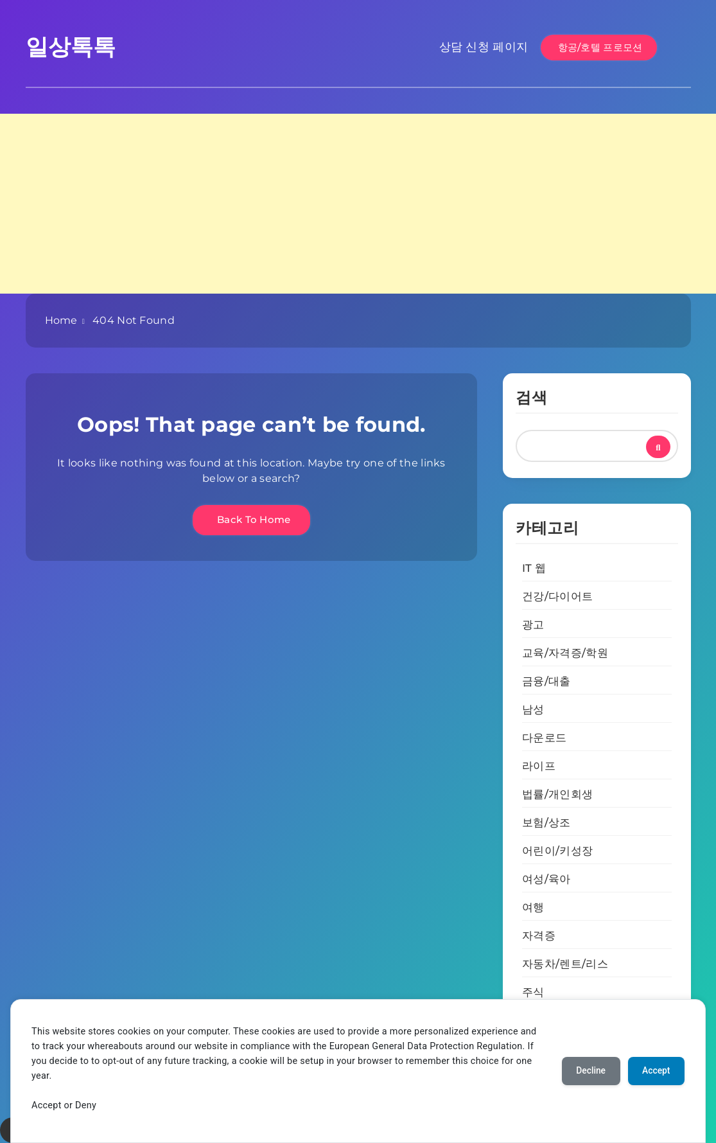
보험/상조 (546, 822)
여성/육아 (546, 879)
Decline (587, 1071)
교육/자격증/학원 (565, 652)
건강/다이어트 (557, 596)
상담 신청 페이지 (483, 47)
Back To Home (251, 519)
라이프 (538, 765)
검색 (531, 397)
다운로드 (544, 737)
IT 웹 (534, 568)
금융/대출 (546, 681)
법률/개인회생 (557, 794)
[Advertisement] (358, 204)
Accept (655, 1071)
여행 (533, 907)
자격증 (538, 935)
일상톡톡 (71, 46)
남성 (533, 709)
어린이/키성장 (557, 850)
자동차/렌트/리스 (565, 963)
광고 (533, 624)
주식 (533, 992)
